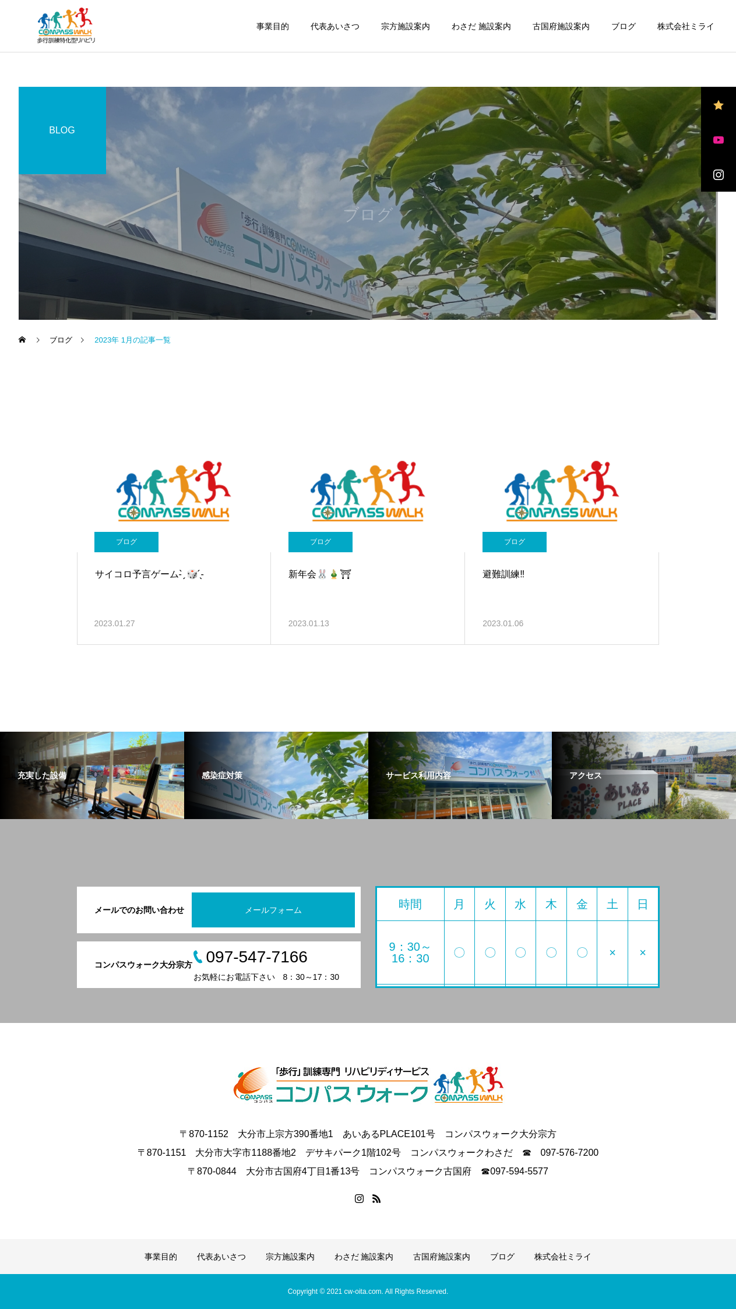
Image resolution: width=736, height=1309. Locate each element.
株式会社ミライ (685, 26)
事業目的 (272, 26)
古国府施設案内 (561, 26)
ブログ (623, 26)
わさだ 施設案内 (481, 26)
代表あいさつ (335, 26)
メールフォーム (273, 910)
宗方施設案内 (405, 26)
